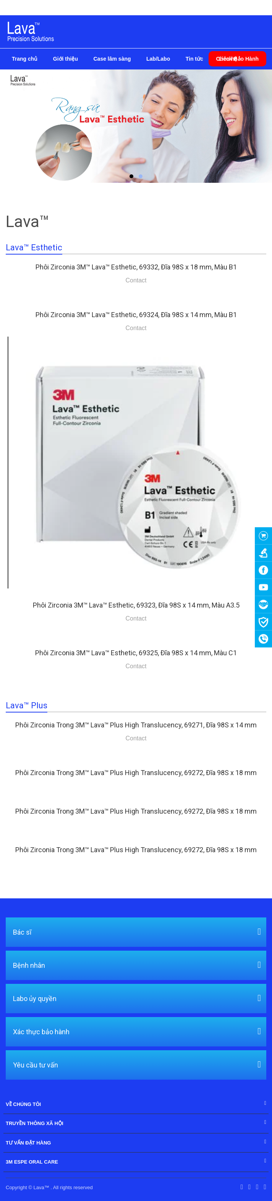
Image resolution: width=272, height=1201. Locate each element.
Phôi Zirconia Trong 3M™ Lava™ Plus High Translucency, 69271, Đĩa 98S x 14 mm (136, 725)
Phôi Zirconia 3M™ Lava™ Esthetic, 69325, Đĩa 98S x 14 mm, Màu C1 (136, 653)
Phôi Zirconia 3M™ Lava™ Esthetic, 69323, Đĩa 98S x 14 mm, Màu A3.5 (136, 605)
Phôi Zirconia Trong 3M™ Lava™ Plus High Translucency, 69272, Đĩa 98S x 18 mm (136, 773)
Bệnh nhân (29, 964)
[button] (131, 176)
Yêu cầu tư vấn (35, 1064)
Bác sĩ (22, 931)
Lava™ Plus (26, 705)
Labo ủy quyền (35, 998)
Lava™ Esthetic (34, 247)
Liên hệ (228, 59)
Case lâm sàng (112, 59)
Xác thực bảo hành (41, 1031)
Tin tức (194, 59)
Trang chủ (24, 59)
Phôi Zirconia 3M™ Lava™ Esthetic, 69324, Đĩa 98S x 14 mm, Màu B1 (136, 315)
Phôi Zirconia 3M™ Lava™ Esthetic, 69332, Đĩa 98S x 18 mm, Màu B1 (136, 267)
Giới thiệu (65, 59)
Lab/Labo (158, 59)
